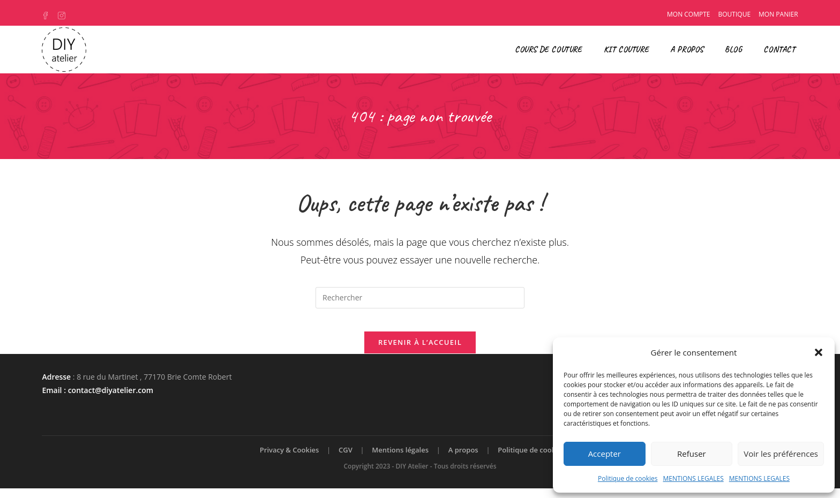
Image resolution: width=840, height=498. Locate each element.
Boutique (734, 14)
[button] (818, 352)
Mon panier (778, 14)
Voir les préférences (781, 453)
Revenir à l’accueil (420, 352)
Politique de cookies (628, 478)
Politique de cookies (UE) (539, 459)
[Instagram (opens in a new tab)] (63, 14)
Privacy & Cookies (289, 459)
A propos (463, 459)
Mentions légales (400, 459)
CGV (345, 459)
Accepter (604, 453)
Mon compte (688, 14)
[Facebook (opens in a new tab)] (48, 14)
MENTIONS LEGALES (693, 478)
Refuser (691, 453)
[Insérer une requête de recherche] (420, 297)
